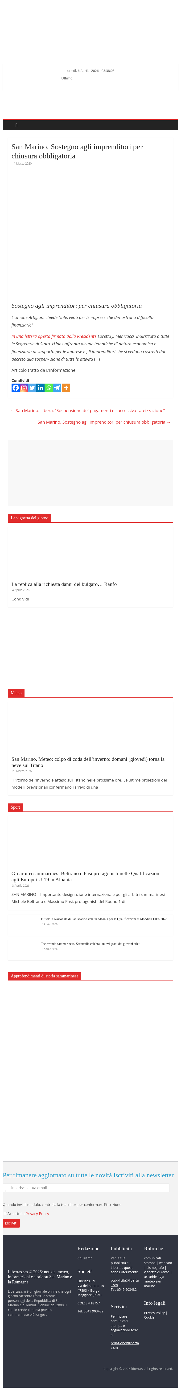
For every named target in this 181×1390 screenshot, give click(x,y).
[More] (66, 388)
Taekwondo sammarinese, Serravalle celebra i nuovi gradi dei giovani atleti (90, 944)
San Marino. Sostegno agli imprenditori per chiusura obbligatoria (104, 422)
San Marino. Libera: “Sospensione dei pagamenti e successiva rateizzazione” (87, 410)
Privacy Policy (37, 1213)
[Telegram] (57, 388)
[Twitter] (32, 388)
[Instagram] (24, 388)
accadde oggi (154, 1276)
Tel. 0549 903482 (90, 1311)
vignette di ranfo (156, 1272)
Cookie (149, 1317)
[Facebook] (16, 388)
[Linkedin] (40, 388)
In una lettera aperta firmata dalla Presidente (55, 336)
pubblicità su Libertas (120, 1265)
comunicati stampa (152, 1260)
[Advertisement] (90, 473)
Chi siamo (85, 1258)
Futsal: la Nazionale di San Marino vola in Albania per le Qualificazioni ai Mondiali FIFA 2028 (104, 919)
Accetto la (15, 1213)
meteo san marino (152, 1283)
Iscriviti (11, 1223)
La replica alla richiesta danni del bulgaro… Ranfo (64, 584)
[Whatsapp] (49, 388)
